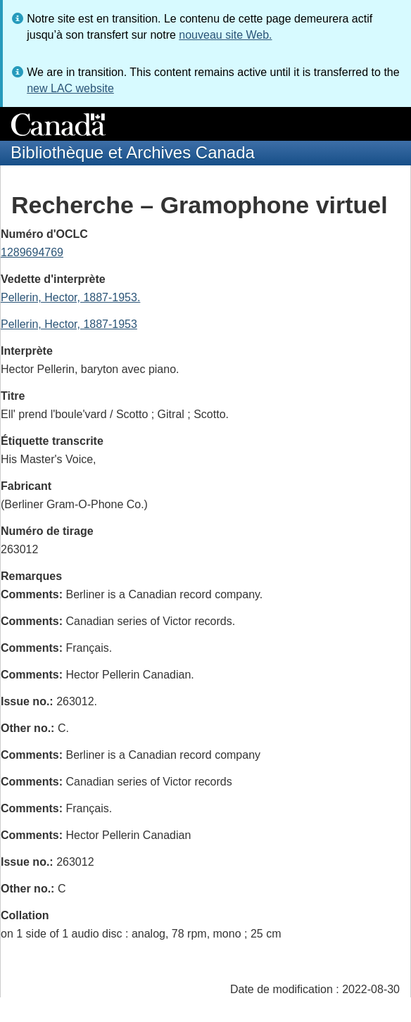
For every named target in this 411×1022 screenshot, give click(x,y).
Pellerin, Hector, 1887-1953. (70, 297)
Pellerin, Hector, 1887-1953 (69, 324)
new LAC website (70, 88)
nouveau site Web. (225, 35)
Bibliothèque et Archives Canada (133, 152)
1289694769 (32, 252)
